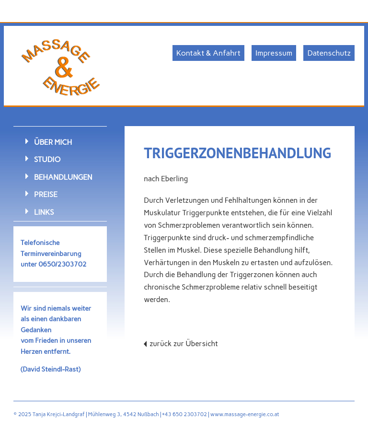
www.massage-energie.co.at (244, 414)
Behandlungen (63, 177)
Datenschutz (329, 53)
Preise (46, 194)
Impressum (273, 53)
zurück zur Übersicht (184, 343)
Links (44, 212)
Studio (47, 159)
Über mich (53, 142)
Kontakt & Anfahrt (208, 53)
